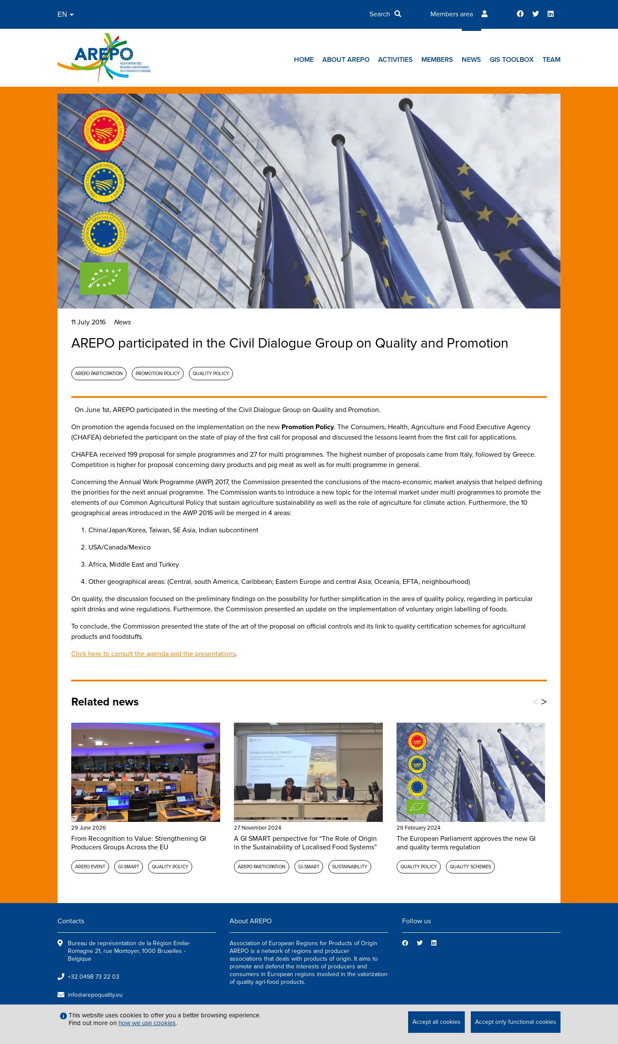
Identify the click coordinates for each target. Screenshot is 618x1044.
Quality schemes (470, 867)
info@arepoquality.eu (95, 994)
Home (304, 59)
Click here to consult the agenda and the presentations (153, 654)
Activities (395, 59)
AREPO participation (99, 373)
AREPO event (90, 867)
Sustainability (349, 867)
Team (551, 59)
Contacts (71, 921)
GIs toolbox (512, 59)
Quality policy (211, 373)
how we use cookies (147, 1023)
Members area (451, 14)
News (471, 59)
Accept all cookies (436, 1022)
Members (437, 59)
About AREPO (346, 59)
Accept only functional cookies (515, 1022)
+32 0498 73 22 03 (93, 976)
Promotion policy (158, 373)
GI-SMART (128, 867)
